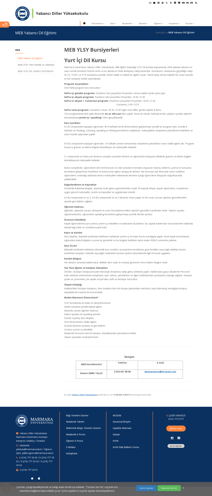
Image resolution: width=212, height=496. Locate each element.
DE (191, 2)
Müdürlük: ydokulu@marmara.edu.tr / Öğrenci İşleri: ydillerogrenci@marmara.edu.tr (35, 449)
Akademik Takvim (75, 421)
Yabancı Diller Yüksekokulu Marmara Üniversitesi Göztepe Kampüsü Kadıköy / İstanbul (31, 437)
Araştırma (174, 23)
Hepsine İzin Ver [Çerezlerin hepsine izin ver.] (169, 488)
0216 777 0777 (176, 418)
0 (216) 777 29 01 (29, 469)
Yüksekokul (97, 23)
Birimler (143, 23)
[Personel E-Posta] (154, 2)
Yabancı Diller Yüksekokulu (84, 395)
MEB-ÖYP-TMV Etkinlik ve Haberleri (36, 64)
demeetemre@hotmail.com (160, 371)
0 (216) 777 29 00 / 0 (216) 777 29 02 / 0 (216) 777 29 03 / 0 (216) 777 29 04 (35, 461)
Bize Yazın (176, 428)
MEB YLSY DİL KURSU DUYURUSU (35, 71)
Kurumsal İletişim (122, 421)
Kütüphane (71, 453)
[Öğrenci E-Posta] (150, 2)
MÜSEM (117, 415)
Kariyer (116, 434)
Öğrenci (158, 23)
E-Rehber (70, 447)
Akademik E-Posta (75, 434)
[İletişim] (166, 2)
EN (183, 2)
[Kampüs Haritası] (170, 2)
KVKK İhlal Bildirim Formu (126, 447)
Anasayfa (160, 32)
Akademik (127, 23)
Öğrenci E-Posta (74, 440)
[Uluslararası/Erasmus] (162, 2)
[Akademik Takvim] (158, 2)
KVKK (116, 440)
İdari (113, 23)
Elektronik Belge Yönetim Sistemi (83, 428)
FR (187, 2)
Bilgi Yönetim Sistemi (77, 415)
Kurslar (190, 23)
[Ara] (196, 3)
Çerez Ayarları (176, 446)
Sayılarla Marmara (122, 428)
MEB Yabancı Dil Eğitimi (30, 58)
